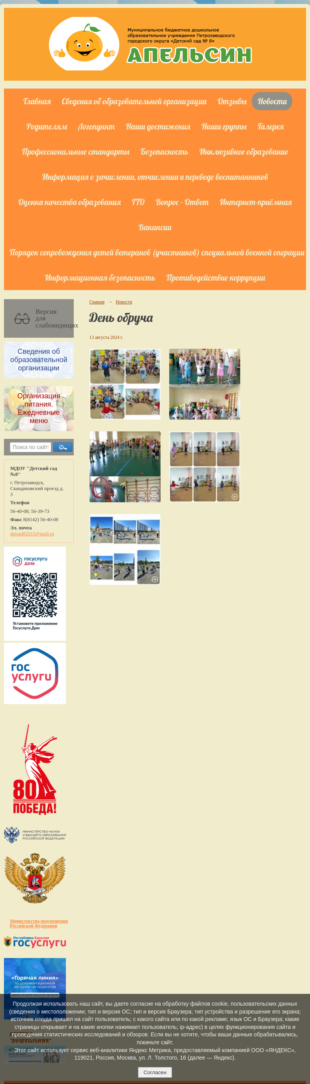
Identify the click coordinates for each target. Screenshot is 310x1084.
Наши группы (224, 126)
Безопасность (164, 151)
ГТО (138, 202)
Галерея (271, 126)
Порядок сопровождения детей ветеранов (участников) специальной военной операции (156, 252)
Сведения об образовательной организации (134, 101)
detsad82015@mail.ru (32, 533)
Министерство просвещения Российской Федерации (39, 923)
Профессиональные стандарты (76, 151)
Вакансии (154, 227)
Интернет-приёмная (256, 202)
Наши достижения (158, 126)
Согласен (155, 1072)
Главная (37, 101)
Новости (272, 101)
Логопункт (96, 126)
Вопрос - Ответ (182, 202)
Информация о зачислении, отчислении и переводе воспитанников (155, 177)
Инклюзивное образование (243, 151)
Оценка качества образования (69, 202)
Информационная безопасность (100, 277)
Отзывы (232, 101)
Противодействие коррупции (215, 277)
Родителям (46, 126)
